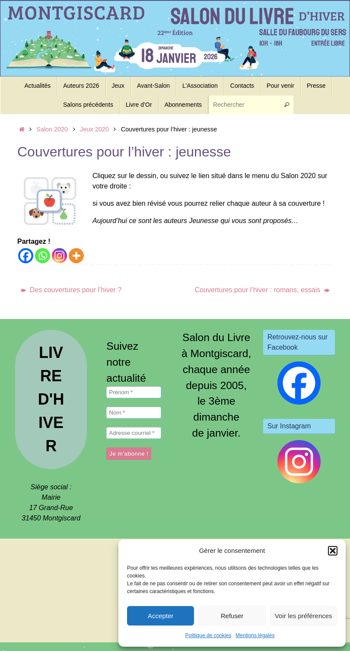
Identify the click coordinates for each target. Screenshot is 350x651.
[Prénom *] (133, 392)
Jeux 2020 (94, 129)
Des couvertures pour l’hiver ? (70, 290)
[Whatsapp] (42, 255)
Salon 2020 (52, 129)
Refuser (232, 615)
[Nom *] (133, 412)
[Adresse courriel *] (133, 433)
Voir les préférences (303, 615)
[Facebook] (25, 255)
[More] (76, 255)
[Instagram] (59, 255)
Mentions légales (254, 635)
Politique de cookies (208, 635)
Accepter (160, 615)
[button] (332, 550)
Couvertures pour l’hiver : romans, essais (261, 290)
